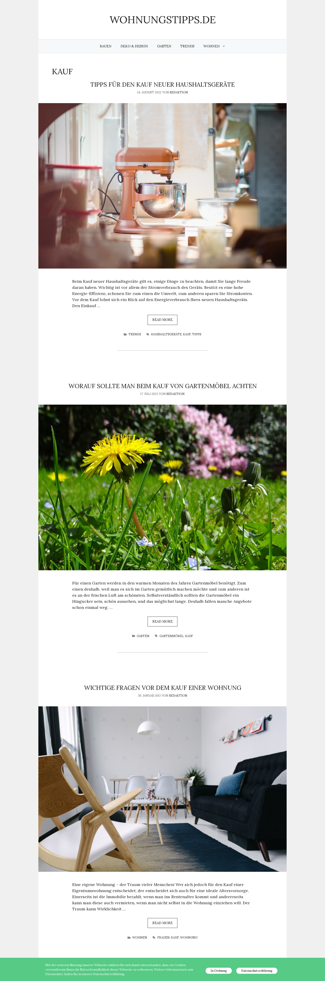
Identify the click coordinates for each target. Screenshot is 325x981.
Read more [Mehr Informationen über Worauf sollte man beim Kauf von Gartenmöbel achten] (162, 621)
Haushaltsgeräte (166, 334)
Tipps (196, 334)
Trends (187, 46)
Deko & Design (134, 46)
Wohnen (216, 46)
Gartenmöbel (172, 636)
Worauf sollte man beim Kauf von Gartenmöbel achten (162, 386)
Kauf (187, 334)
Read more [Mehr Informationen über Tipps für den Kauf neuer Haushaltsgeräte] (162, 320)
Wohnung (188, 937)
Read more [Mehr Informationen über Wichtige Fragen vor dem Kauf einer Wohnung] (162, 923)
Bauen (105, 46)
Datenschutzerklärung (256, 971)
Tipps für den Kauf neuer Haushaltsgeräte (162, 84)
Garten (164, 46)
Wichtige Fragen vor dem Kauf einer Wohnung (162, 687)
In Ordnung (219, 971)
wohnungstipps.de (162, 19)
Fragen (163, 937)
